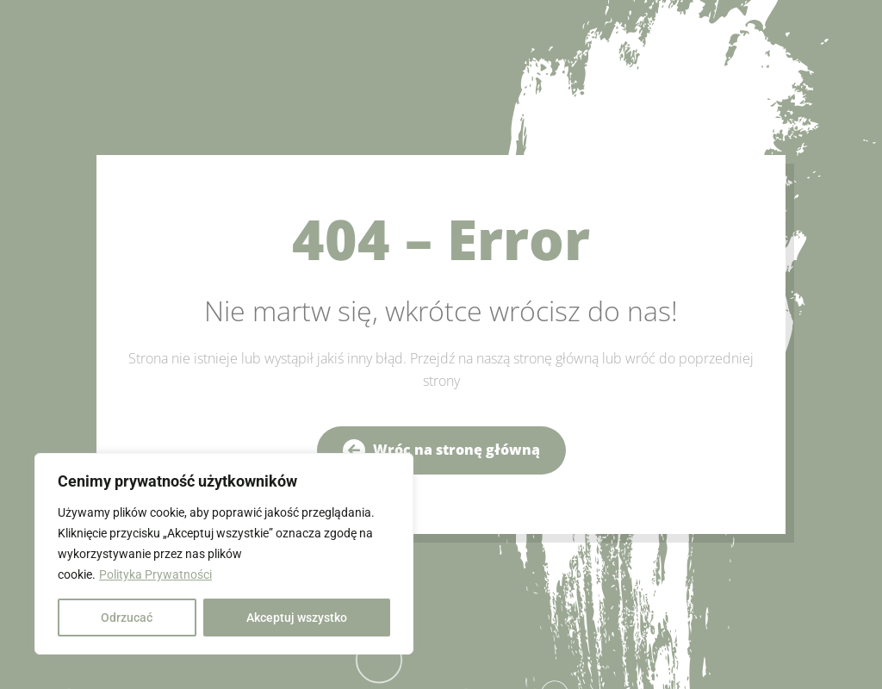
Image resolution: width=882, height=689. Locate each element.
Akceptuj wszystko (296, 617)
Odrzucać (126, 617)
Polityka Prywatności (155, 574)
